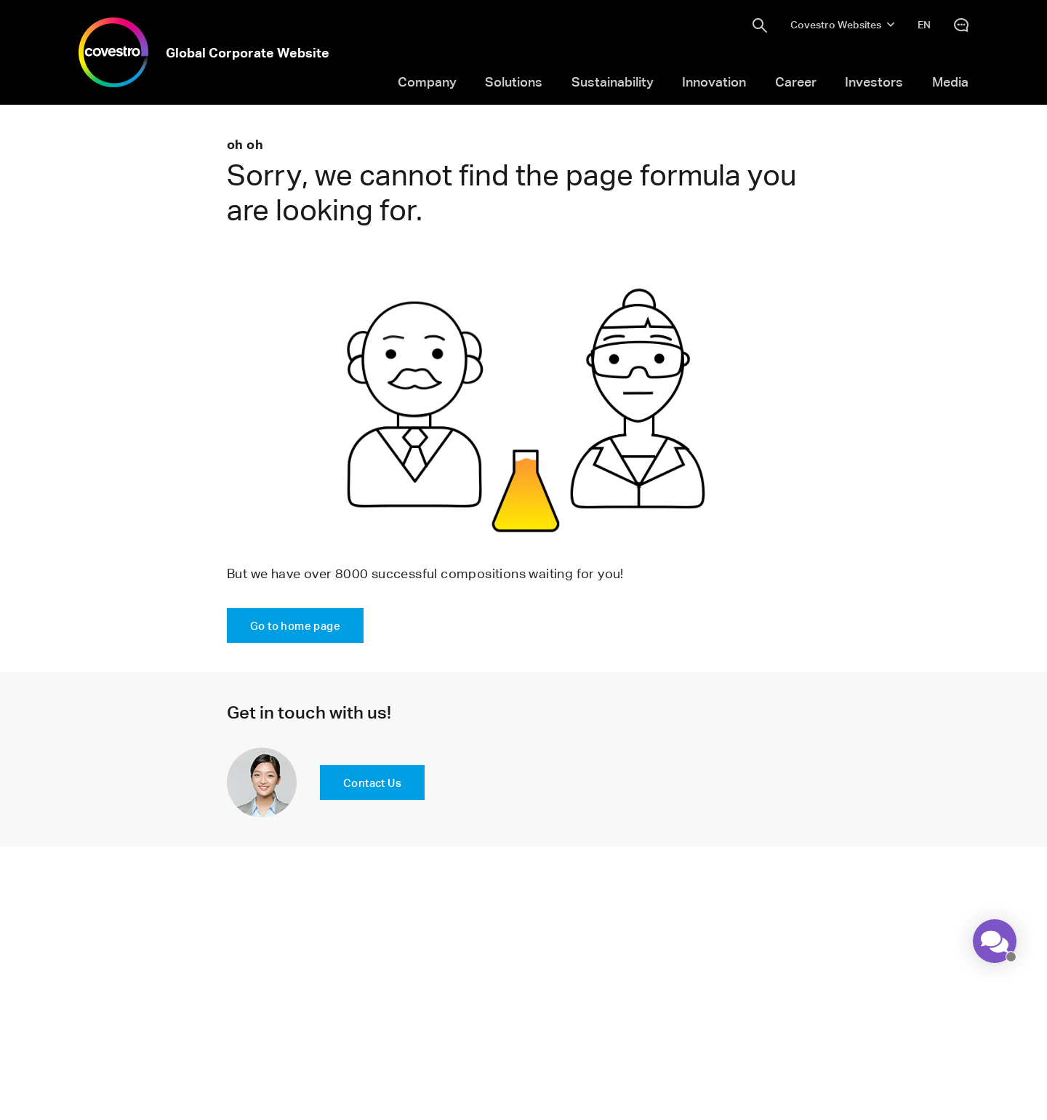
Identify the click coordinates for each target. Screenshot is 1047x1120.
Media (950, 81)
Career (796, 81)
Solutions (513, 81)
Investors (874, 81)
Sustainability (612, 81)
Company (427, 81)
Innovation (714, 81)
